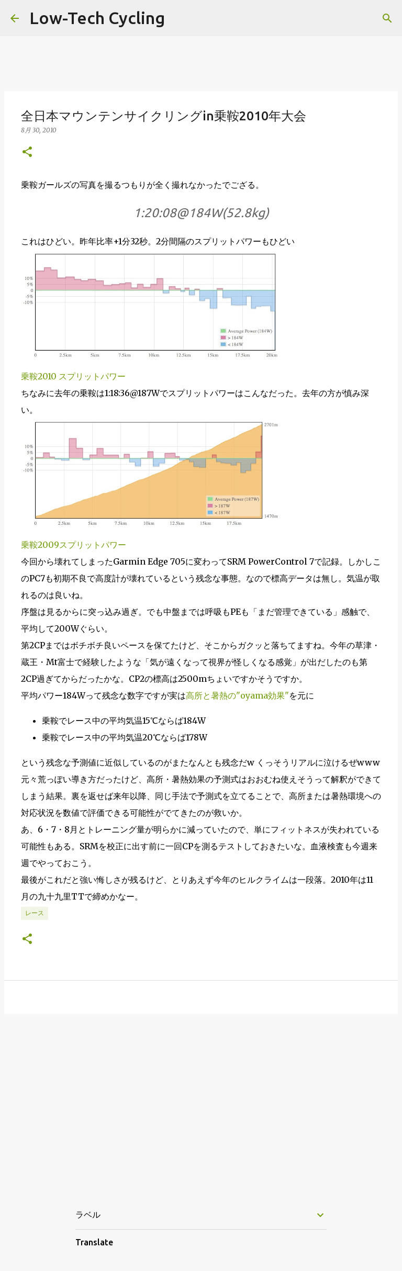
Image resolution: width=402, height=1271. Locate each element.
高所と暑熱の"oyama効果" (237, 695)
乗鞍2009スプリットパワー (73, 544)
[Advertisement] (201, 1103)
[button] (27, 152)
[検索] (387, 18)
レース (34, 912)
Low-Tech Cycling (97, 17)
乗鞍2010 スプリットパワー (73, 376)
